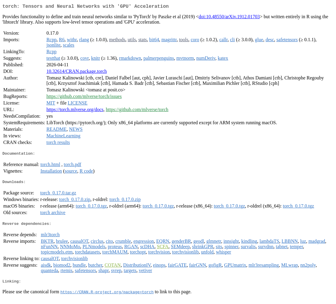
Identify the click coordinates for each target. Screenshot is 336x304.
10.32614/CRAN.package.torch (76, 72)
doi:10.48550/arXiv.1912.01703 (229, 17)
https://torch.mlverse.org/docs (74, 110)
